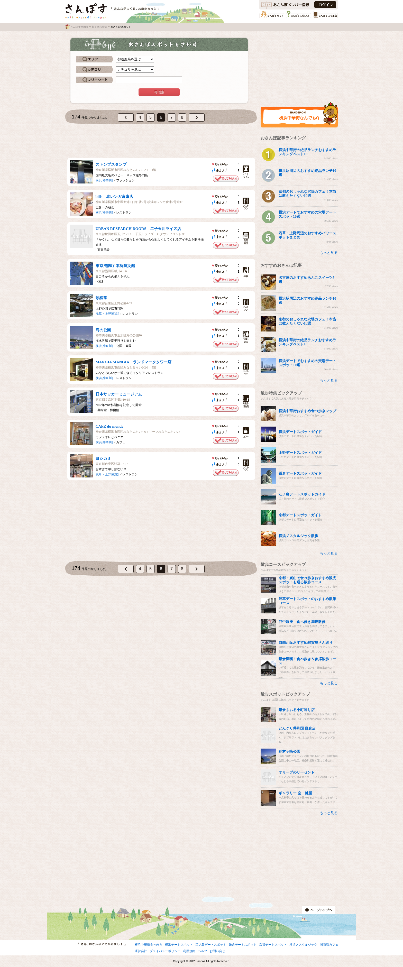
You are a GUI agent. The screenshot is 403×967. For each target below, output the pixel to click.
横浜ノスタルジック (303, 944)
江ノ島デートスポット (210, 944)
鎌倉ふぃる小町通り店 (297, 710)
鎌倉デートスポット (243, 944)
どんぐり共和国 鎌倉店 (297, 728)
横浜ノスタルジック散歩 (298, 536)
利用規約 (189, 951)
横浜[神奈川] (104, 180)
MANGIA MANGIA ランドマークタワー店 (133, 362)
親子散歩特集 (99, 26)
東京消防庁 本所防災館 (115, 266)
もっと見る (329, 253)
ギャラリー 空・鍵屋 (295, 793)
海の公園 (103, 330)
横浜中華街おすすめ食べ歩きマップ (307, 411)
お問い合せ (217, 951)
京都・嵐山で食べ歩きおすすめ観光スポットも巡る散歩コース (307, 580)
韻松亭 (101, 298)
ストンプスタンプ (111, 164)
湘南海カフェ (329, 944)
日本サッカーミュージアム (119, 394)
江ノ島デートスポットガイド (302, 494)
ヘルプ (202, 951)
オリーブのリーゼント (297, 772)
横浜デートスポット (179, 944)
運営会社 (141, 951)
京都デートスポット (273, 944)
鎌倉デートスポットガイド (300, 473)
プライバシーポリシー (165, 951)
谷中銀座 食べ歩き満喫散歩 (302, 622)
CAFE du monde (109, 426)
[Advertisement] (161, 141)
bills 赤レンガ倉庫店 (114, 197)
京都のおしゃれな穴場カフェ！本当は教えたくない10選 (307, 194)
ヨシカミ (103, 458)
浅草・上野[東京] (107, 314)
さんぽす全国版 (79, 26)
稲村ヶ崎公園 (289, 751)
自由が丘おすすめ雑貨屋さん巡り (306, 642)
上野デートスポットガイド (300, 453)
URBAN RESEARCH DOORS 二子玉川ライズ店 (138, 229)
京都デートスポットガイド (300, 515)
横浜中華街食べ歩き (148, 944)
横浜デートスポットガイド (300, 432)
